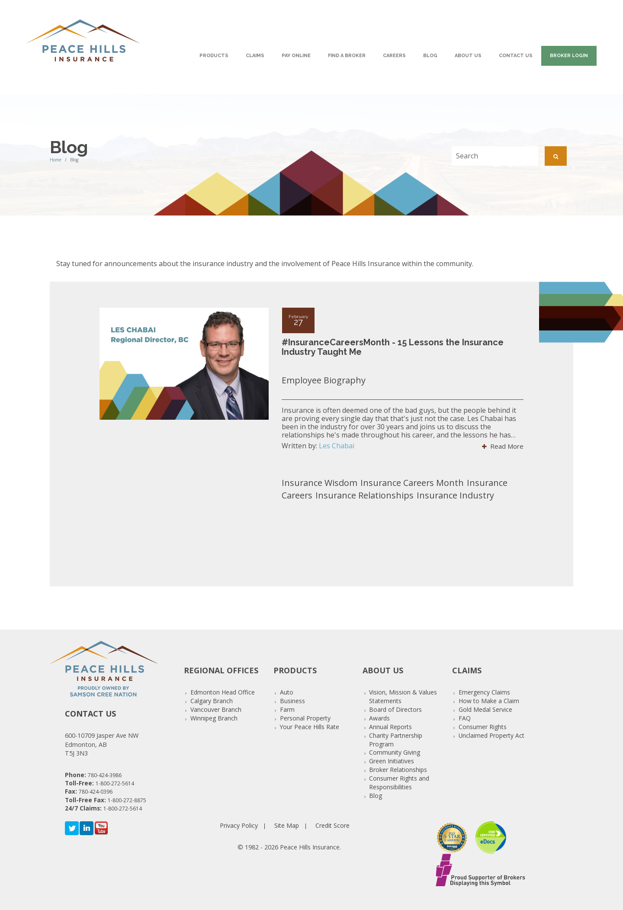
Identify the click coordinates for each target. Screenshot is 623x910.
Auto (286, 692)
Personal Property (305, 718)
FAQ (465, 718)
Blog (430, 55)
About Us (468, 55)
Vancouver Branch (215, 709)
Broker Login (569, 55)
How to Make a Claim (489, 701)
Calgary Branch (211, 701)
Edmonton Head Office (222, 692)
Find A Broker (347, 55)
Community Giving (394, 752)
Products (213, 55)
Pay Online (296, 55)
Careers (394, 55)
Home (55, 160)
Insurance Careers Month (412, 483)
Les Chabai (336, 445)
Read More (502, 446)
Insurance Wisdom (319, 483)
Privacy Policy (239, 825)
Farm (287, 709)
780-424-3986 (105, 775)
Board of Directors (395, 709)
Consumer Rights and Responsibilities (399, 782)
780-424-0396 (95, 791)
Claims (255, 55)
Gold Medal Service (485, 709)
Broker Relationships (398, 769)
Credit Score (332, 825)
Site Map (286, 825)
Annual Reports (390, 727)
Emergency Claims (484, 692)
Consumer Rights (483, 727)
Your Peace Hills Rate (309, 727)
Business (292, 701)
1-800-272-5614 (115, 783)
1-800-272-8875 (127, 800)
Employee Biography (324, 380)
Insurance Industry (455, 495)
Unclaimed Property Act (491, 735)
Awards (379, 718)
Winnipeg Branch (214, 718)
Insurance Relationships (364, 495)
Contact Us (516, 55)
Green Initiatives (391, 761)
